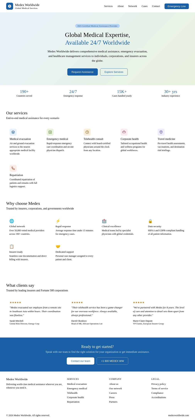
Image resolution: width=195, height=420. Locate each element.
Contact (156, 6)
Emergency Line (177, 6)
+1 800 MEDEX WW (112, 361)
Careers (113, 392)
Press (111, 397)
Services (108, 6)
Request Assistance (83, 72)
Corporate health (75, 397)
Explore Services (114, 72)
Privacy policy (158, 384)
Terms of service (159, 388)
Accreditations (158, 397)
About (120, 6)
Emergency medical (77, 388)
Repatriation (73, 401)
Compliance (157, 392)
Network (132, 6)
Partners (113, 401)
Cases (144, 6)
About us (113, 384)
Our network (115, 388)
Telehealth (72, 392)
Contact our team (80, 361)
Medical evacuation (77, 384)
